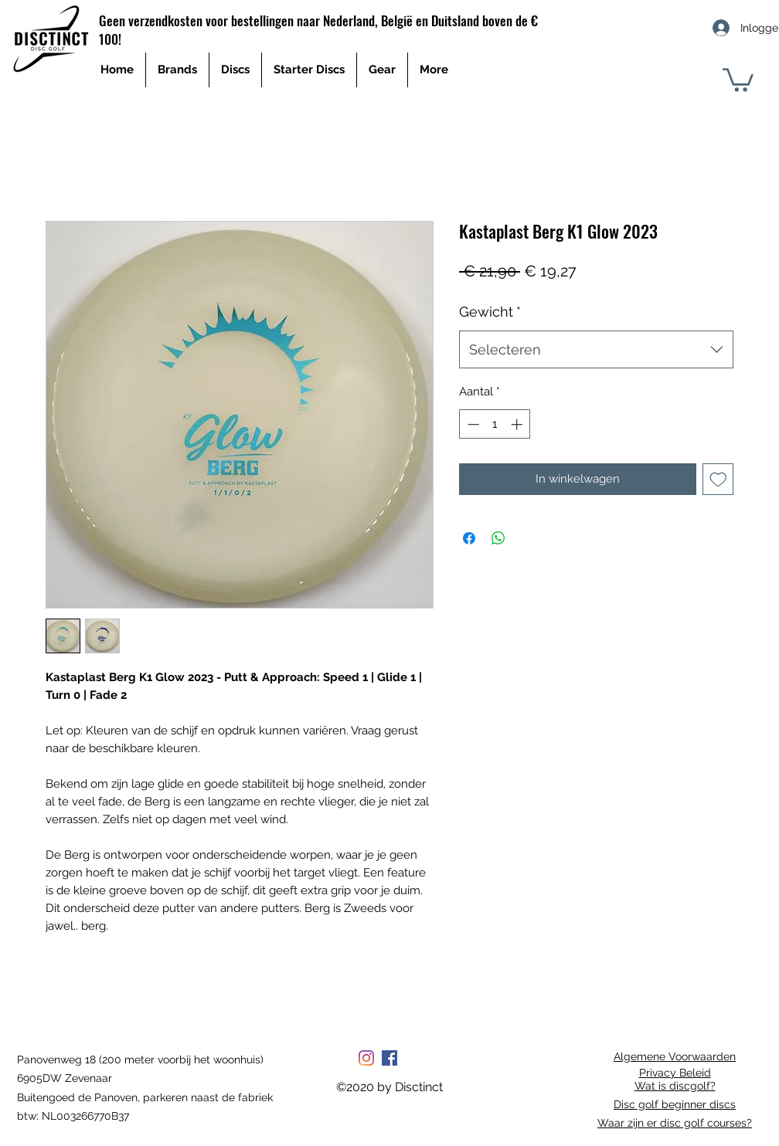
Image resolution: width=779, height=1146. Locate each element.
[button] (738, 79)
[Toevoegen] (718, 479)
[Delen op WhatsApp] (498, 538)
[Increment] (518, 424)
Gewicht (490, 311)
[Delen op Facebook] (469, 538)
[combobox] (596, 350)
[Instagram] (366, 1058)
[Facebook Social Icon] (389, 1058)
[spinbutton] (495, 424)
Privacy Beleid (675, 1072)
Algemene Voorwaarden (675, 1056)
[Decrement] (471, 424)
